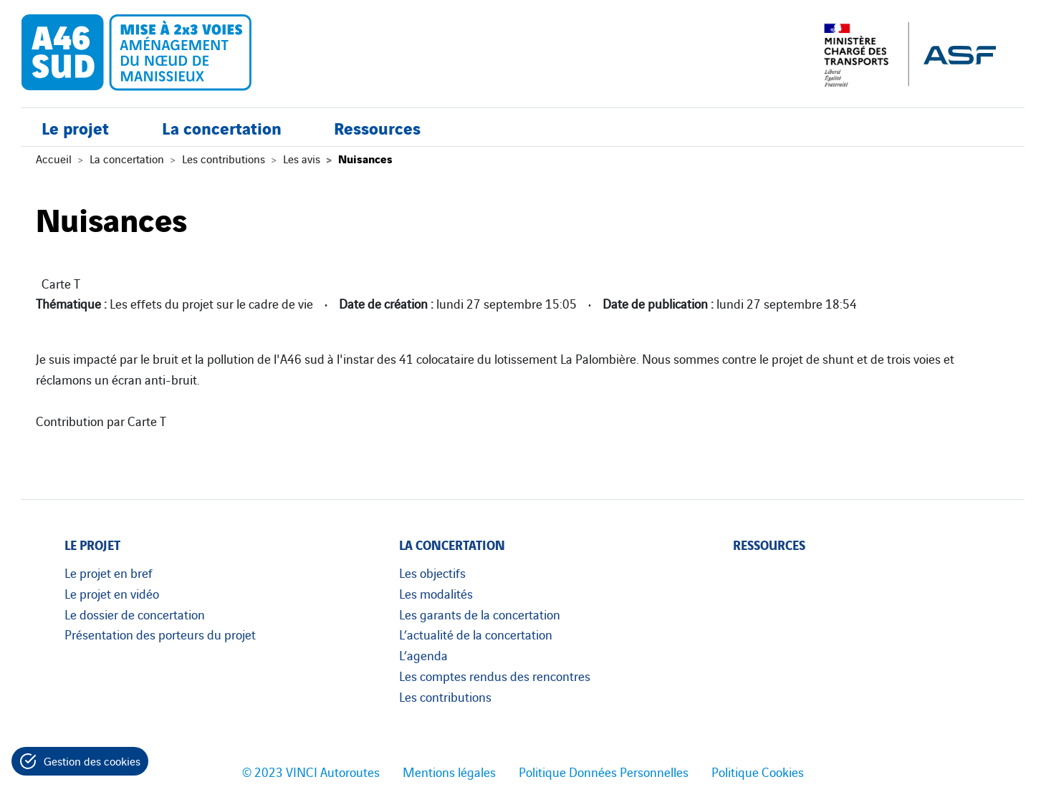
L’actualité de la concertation (475, 633)
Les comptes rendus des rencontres (494, 675)
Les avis (301, 158)
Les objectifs (432, 572)
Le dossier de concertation (134, 613)
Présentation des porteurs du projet (160, 633)
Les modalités (436, 593)
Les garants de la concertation (479, 613)
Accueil (54, 158)
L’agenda (423, 654)
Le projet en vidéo (111, 593)
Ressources (377, 127)
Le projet (75, 127)
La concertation (222, 127)
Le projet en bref (108, 572)
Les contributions (223, 158)
